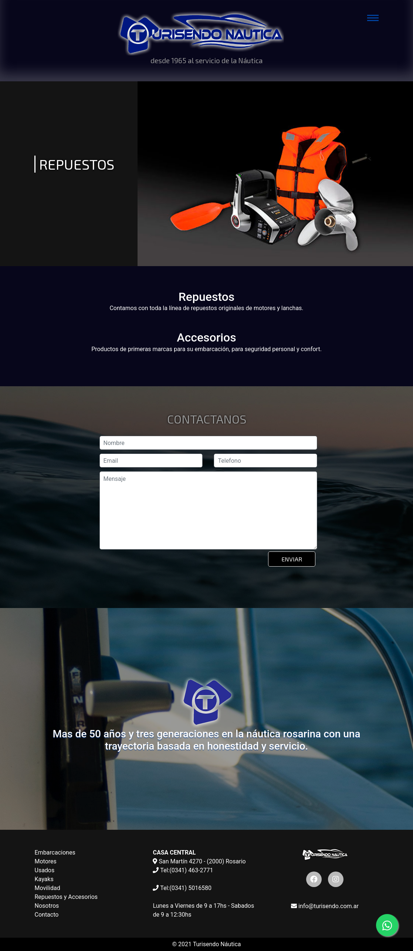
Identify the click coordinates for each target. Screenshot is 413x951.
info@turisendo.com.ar (325, 906)
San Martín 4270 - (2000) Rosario (199, 861)
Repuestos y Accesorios (66, 896)
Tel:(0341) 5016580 (182, 887)
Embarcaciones (55, 852)
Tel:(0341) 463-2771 (183, 870)
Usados (45, 870)
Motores (46, 861)
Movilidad (47, 887)
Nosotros (47, 905)
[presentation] (156, 570)
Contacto (47, 914)
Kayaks (44, 879)
